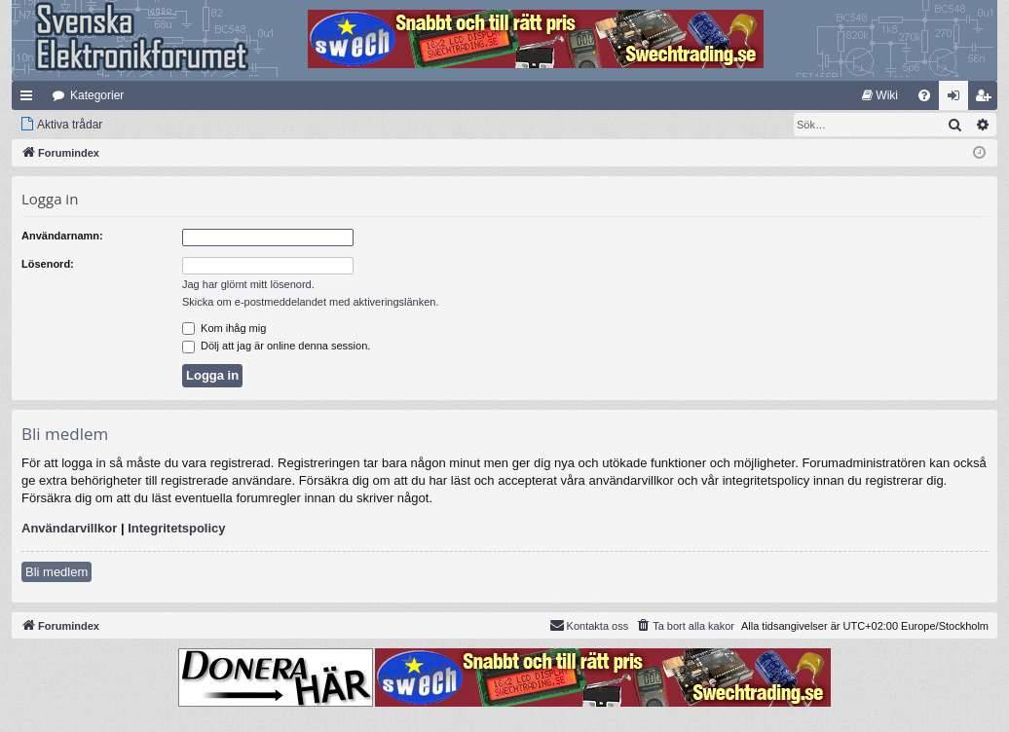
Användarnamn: (62, 235)
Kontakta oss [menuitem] (589, 625)
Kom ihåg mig (224, 328)
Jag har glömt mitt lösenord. (248, 284)
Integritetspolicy (176, 528)
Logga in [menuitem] (958, 99)
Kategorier (97, 95)
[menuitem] (880, 95)
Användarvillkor (69, 528)
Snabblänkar (30, 99)
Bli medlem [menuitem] (987, 99)
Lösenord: (47, 264)
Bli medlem (56, 572)
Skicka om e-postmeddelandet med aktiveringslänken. (310, 302)
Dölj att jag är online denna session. (276, 345)
